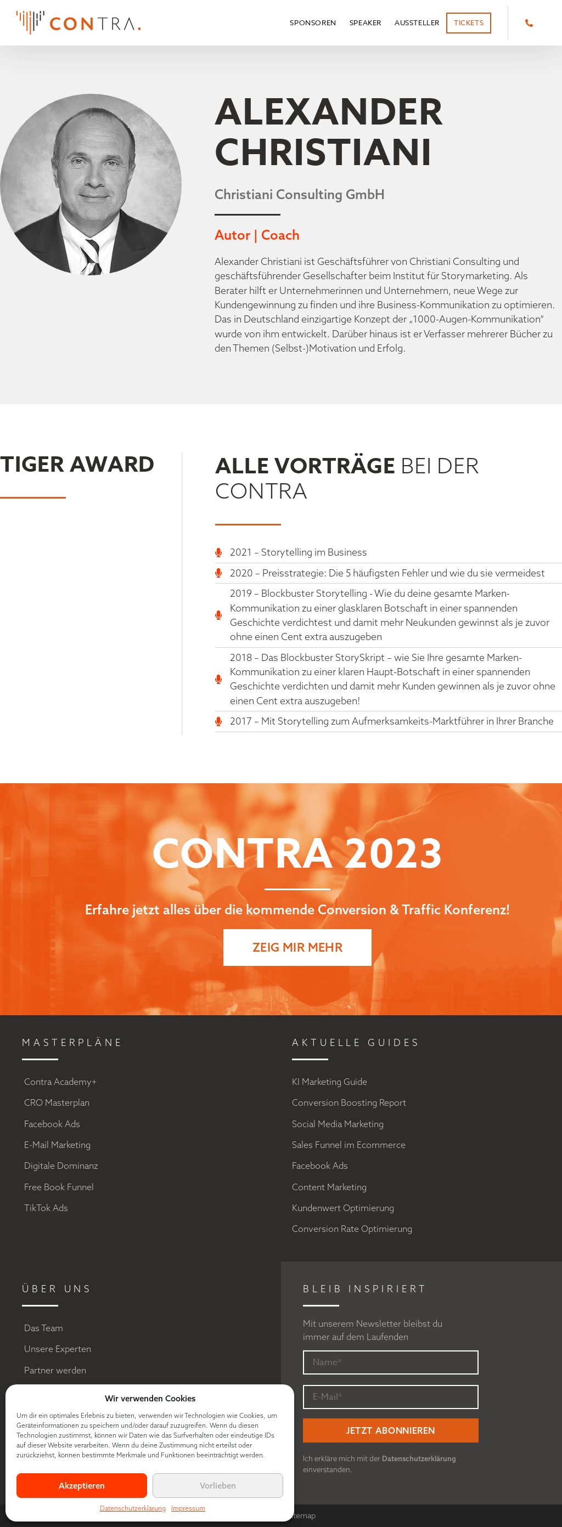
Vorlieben (218, 1485)
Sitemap (301, 1515)
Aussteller (417, 22)
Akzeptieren (82, 1485)
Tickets (469, 22)
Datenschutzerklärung (133, 1508)
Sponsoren (313, 22)
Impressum (188, 1508)
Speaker (365, 22)
